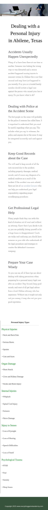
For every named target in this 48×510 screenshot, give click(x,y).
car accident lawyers (29, 186)
